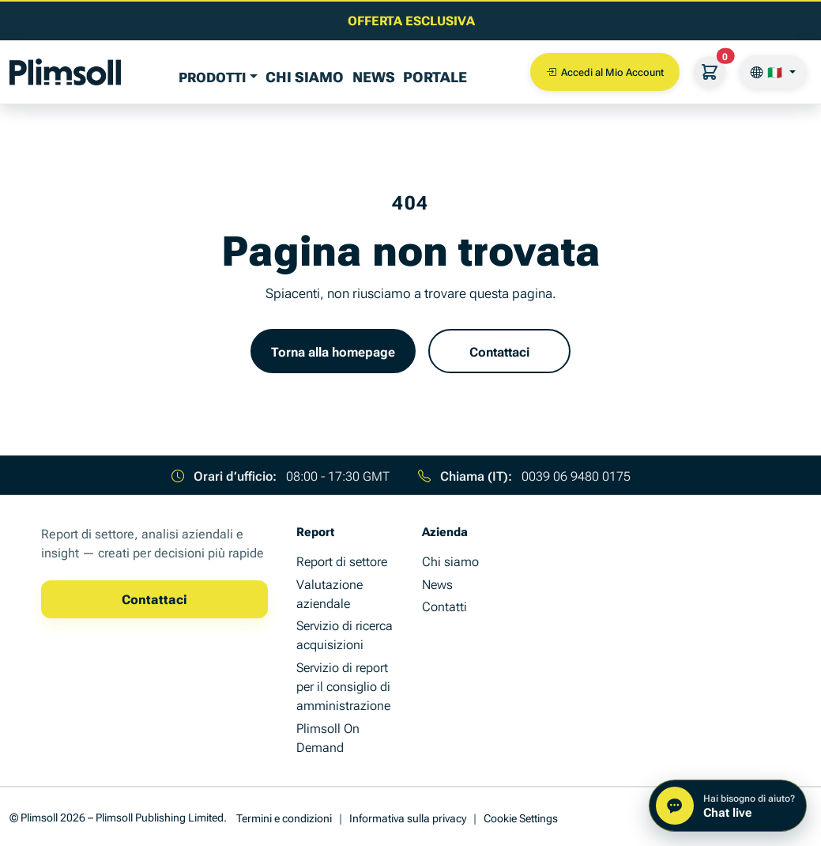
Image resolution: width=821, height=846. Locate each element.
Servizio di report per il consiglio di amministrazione (343, 685)
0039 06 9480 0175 (576, 475)
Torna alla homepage (333, 351)
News (373, 76)
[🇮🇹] (773, 72)
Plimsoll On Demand (328, 737)
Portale (435, 76)
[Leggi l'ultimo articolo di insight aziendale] (411, 20)
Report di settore (341, 560)
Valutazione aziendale (329, 593)
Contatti (444, 605)
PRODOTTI (212, 76)
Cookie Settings (521, 817)
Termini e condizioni (284, 817)
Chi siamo (305, 76)
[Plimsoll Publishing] (65, 72)
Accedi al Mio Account (605, 71)
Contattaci (499, 351)
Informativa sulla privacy (407, 817)
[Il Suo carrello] (709, 72)
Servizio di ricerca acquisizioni (344, 634)
